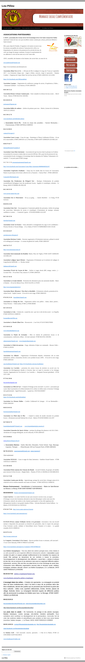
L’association (17, 28)
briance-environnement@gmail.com (24, 492)
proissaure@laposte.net (9, 104)
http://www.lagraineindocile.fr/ (12, 287)
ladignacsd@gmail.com (10, 266)
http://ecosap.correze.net (10, 536)
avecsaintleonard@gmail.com (11, 62)
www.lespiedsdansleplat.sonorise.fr (34, 426)
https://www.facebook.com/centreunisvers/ (15, 513)
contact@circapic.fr (8, 133)
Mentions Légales (7, 654)
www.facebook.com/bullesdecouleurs (13, 118)
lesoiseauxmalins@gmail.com (11, 411)
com (14, 220)
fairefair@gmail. (8, 220)
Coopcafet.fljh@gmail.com (11, 177)
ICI (74, 150)
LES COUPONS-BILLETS (71, 86)
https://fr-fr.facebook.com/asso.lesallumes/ (32, 364)
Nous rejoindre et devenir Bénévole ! (31, 28)
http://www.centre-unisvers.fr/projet (23, 509)
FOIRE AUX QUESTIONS (71, 87)
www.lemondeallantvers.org (11, 330)
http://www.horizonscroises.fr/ (11, 249)
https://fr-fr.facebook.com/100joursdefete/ (15, 79)
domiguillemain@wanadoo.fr (11, 148)
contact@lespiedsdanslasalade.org (25, 624)
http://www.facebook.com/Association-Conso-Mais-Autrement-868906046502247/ (26, 166)
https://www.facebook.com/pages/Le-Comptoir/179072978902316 (21, 546)
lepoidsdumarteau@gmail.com (11, 351)
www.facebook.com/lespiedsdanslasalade (16, 628)
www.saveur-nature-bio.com (11, 193)
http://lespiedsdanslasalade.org (46, 624)
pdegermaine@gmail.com (10, 341)
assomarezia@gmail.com (22, 451)
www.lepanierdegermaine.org (27, 341)
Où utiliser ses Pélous (47, 28)
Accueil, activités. (8, 28)
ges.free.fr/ (16, 441)
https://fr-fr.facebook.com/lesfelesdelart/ (14, 397)
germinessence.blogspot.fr (10, 235)
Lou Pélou (8, 5)
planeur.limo (10, 441)
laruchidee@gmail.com (20, 297)
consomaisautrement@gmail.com (21, 162)
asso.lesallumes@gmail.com (11, 364)
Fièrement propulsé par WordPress (73, 658)
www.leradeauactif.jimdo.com (11, 639)
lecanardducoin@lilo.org (10, 318)
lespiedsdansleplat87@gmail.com (12, 426)
